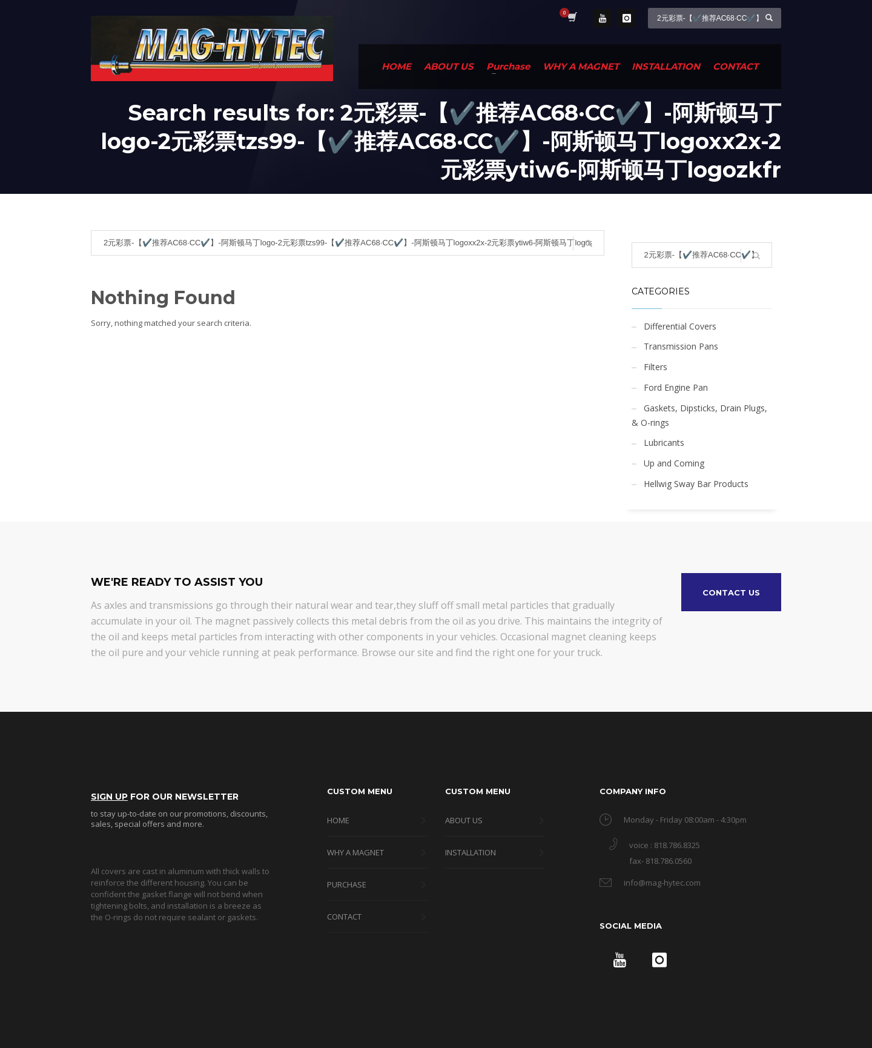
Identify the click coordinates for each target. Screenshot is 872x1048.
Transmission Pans (681, 346)
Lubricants (664, 442)
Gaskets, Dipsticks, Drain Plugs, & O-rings (699, 415)
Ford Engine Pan (676, 387)
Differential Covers (680, 326)
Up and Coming (674, 463)
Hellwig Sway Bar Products (696, 483)
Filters (655, 367)
